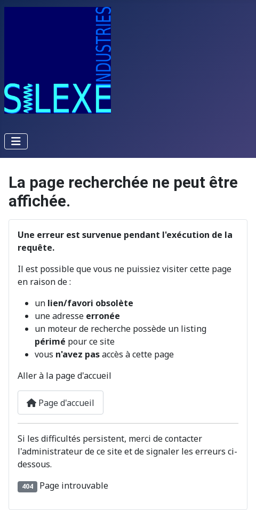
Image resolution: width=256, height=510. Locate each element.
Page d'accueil (60, 403)
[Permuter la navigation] (16, 141)
